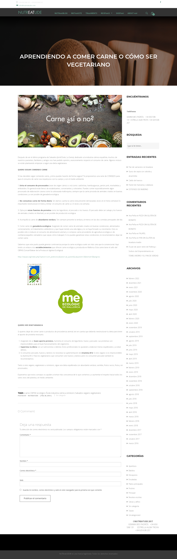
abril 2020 (133, 314)
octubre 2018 (134, 385)
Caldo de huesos (135, 180)
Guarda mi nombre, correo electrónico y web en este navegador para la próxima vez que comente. (62, 490)
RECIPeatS (105, 13)
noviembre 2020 (135, 292)
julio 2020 (132, 301)
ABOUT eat (132, 13)
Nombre (24, 461)
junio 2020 (133, 305)
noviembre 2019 (135, 327)
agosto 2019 (134, 341)
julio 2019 (132, 345)
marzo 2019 (133, 363)
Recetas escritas (135, 497)
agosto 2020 (134, 296)
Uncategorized (134, 515)
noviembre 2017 (135, 434)
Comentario (25, 435)
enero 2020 (133, 323)
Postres (132, 488)
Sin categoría (60, 395)
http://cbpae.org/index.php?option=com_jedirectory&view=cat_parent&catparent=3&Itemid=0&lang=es (59, 257)
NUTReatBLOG (61, 13)
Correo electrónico (28, 470)
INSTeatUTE (76, 13)
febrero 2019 (134, 367)
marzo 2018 (133, 416)
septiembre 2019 (135, 336)
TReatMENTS (91, 13)
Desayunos (133, 475)
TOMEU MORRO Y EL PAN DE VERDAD (143, 255)
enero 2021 (133, 287)
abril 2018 (133, 412)
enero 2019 (133, 372)
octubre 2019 (134, 332)
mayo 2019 (133, 354)
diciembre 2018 (135, 376)
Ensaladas (133, 479)
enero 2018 (133, 425)
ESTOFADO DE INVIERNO (138, 189)
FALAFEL (142, 233)
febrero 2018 (134, 421)
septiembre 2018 (135, 390)
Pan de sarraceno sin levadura (141, 167)
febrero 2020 (134, 318)
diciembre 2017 (135, 430)
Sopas (131, 510)
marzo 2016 (133, 443)
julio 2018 (132, 399)
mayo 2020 (133, 309)
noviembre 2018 (135, 381)
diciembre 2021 (135, 283)
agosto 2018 (134, 394)
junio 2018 (133, 403)
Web (21, 480)
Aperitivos (132, 466)
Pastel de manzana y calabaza (141, 185)
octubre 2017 (134, 439)
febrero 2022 (134, 278)
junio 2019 (133, 350)
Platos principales (136, 484)
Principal (132, 493)
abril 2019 (133, 358)
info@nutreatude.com (25, 5)
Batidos (132, 470)
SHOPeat (120, 13)
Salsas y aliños (134, 502)
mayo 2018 (133, 408)
